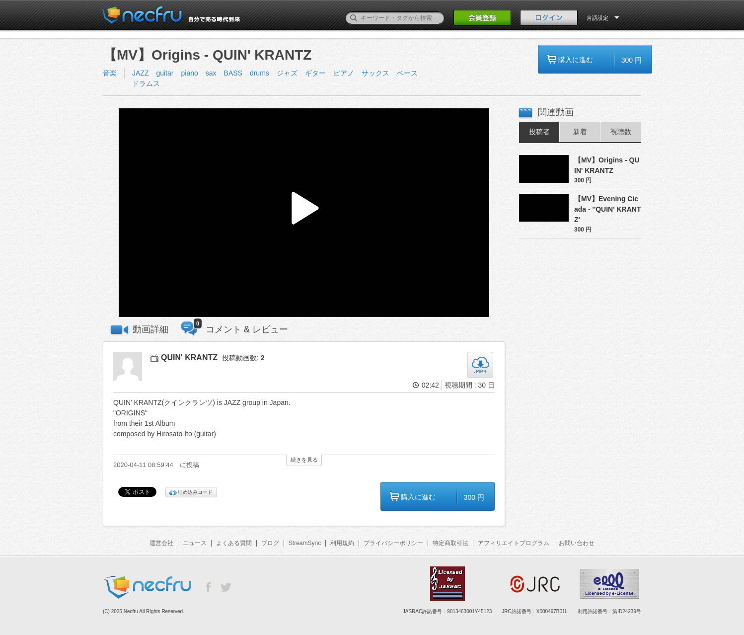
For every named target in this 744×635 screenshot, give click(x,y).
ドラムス (146, 83)
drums (259, 73)
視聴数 (620, 132)
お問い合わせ (577, 543)
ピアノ (343, 73)
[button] (304, 213)
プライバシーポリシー (393, 543)
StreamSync (305, 543)
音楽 (110, 73)
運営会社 (161, 543)
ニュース (195, 543)
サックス (375, 73)
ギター (315, 73)
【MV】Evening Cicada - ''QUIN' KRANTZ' (607, 209)
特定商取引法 (450, 543)
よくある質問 (234, 543)
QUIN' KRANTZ (189, 357)
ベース (407, 73)
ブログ (270, 543)
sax (211, 73)
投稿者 (539, 132)
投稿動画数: (243, 358)
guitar (164, 73)
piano (189, 73)
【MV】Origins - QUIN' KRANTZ (606, 165)
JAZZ (140, 73)
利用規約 (342, 543)
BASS (233, 73)
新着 (580, 132)
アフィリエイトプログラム (513, 543)
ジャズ (287, 73)
